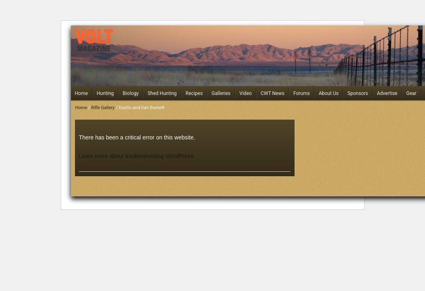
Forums (301, 93)
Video (245, 93)
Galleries (220, 93)
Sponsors (358, 93)
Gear (411, 93)
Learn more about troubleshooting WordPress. (137, 156)
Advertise (387, 93)
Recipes (194, 93)
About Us (329, 93)
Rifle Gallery (103, 107)
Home (81, 93)
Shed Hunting (162, 93)
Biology (131, 93)
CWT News (272, 93)
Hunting (105, 93)
